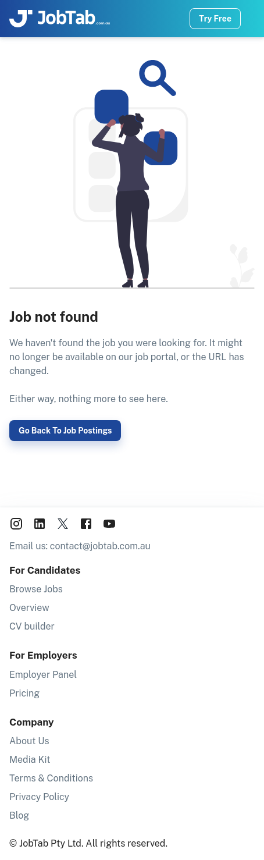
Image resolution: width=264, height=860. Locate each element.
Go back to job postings (65, 430)
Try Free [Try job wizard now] (215, 18)
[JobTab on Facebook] (86, 526)
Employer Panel (43, 674)
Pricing (24, 693)
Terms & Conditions (51, 778)
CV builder (32, 626)
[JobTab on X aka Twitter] (63, 526)
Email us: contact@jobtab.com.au (80, 546)
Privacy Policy (39, 796)
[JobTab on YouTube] (109, 526)
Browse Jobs (36, 589)
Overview (29, 607)
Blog (19, 815)
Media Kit (30, 759)
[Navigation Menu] (254, 18)
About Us (29, 741)
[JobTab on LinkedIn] (40, 526)
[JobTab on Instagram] (16, 526)
